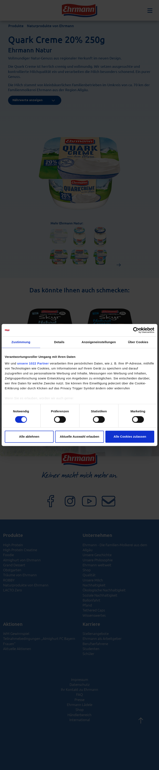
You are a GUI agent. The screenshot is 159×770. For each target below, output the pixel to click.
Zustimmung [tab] (20, 342)
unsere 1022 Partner (33, 363)
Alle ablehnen (29, 436)
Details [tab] (59, 342)
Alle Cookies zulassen (129, 436)
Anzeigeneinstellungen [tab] (99, 342)
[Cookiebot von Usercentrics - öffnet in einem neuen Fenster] (136, 330)
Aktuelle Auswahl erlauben (79, 436)
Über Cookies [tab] (138, 342)
